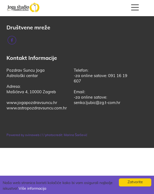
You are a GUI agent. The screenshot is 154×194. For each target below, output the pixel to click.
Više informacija (32, 188)
